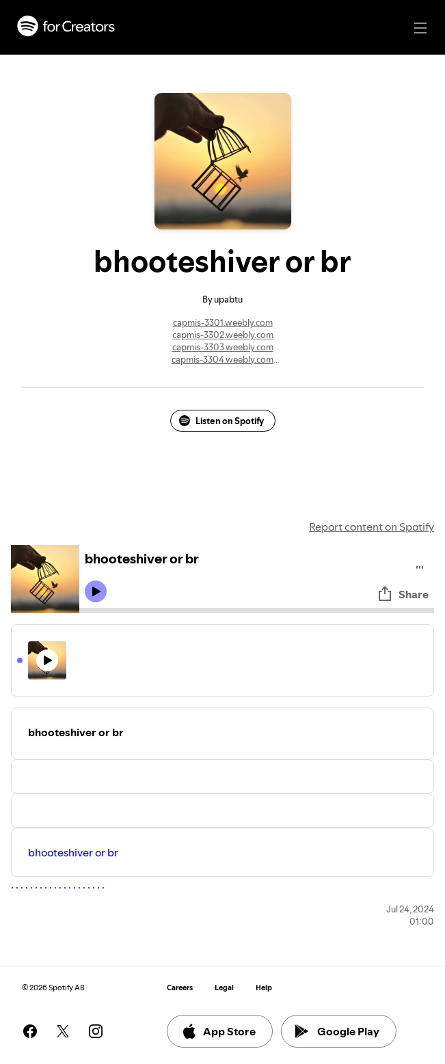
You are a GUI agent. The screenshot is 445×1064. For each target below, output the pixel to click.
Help (264, 988)
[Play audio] (420, 565)
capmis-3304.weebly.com (222, 359)
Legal (224, 988)
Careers (180, 988)
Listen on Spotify (221, 421)
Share (403, 594)
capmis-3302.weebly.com (222, 334)
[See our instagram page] (95, 1031)
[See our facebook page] (30, 1031)
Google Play (337, 1031)
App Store (218, 1031)
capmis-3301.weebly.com (223, 322)
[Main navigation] (420, 28)
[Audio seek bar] (256, 610)
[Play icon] (96, 591)
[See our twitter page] (63, 1031)
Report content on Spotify (371, 526)
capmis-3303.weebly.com (222, 347)
